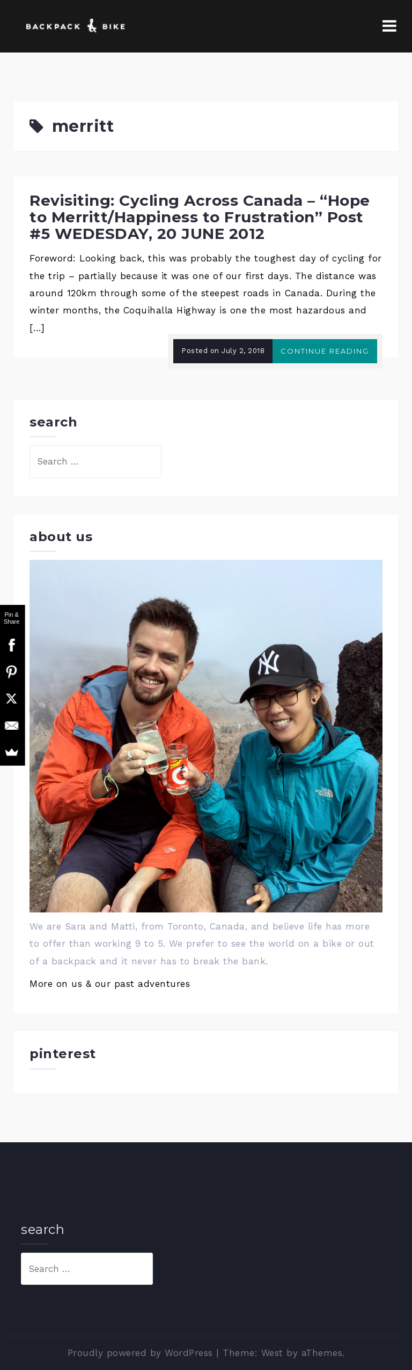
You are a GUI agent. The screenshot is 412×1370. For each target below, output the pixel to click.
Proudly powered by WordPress (140, 1352)
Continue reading (325, 351)
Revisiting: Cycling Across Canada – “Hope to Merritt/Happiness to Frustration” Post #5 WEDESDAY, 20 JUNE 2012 (200, 217)
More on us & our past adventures (110, 983)
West (272, 1352)
